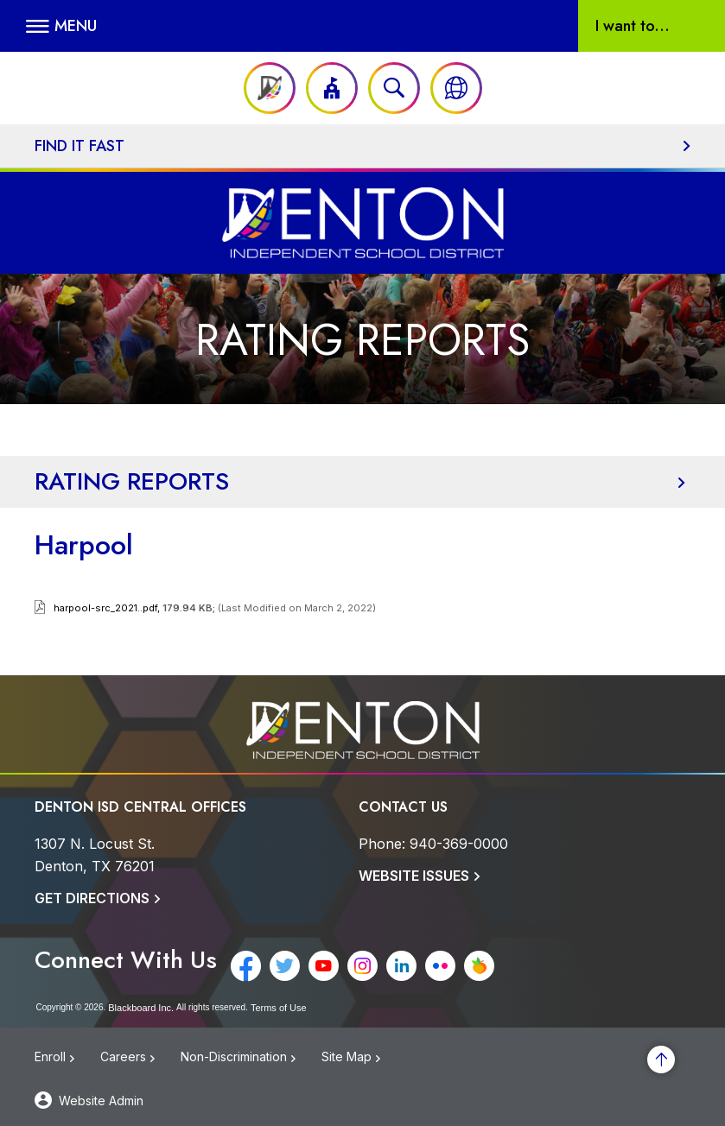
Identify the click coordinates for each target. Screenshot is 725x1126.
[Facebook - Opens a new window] (246, 966)
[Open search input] (394, 88)
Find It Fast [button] (79, 146)
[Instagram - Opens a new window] (362, 966)
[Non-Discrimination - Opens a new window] (251, 1061)
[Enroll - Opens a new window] (67, 1061)
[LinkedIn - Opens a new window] (401, 966)
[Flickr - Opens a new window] (440, 966)
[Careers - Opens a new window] (140, 1061)
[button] (61, 26)
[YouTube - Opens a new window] (323, 966)
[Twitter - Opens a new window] (285, 966)
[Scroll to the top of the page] (661, 1059)
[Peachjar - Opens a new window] (479, 966)
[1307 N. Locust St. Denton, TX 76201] (95, 854)
